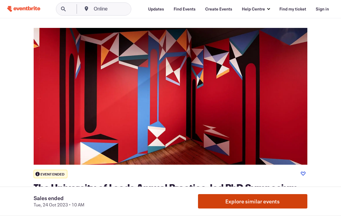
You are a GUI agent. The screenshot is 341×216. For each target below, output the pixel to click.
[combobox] (123, 9)
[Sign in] (322, 9)
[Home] (23, 8)
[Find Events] (184, 9)
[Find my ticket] (293, 9)
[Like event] (303, 174)
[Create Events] (218, 9)
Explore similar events (252, 201)
